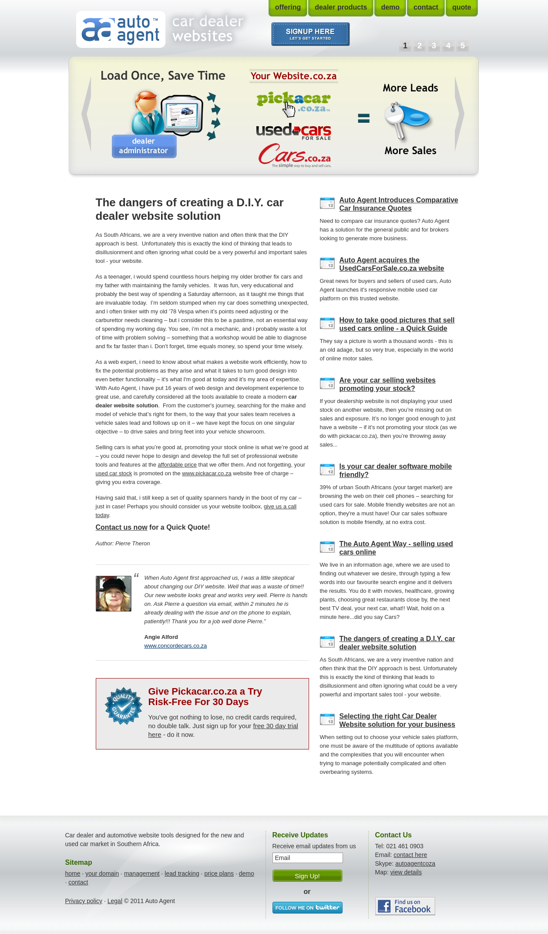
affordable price (177, 464)
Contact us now (122, 527)
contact (426, 7)
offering (288, 7)
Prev (86, 113)
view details (406, 872)
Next (459, 113)
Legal (115, 900)
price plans (219, 873)
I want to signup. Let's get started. (311, 34)
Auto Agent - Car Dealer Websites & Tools (120, 29)
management (142, 873)
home (73, 873)
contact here (410, 854)
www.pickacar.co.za (206, 473)
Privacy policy (84, 900)
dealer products (341, 7)
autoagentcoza (415, 863)
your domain (102, 873)
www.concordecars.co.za (176, 645)
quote (461, 7)
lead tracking (182, 873)
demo (390, 7)
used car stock (114, 473)
